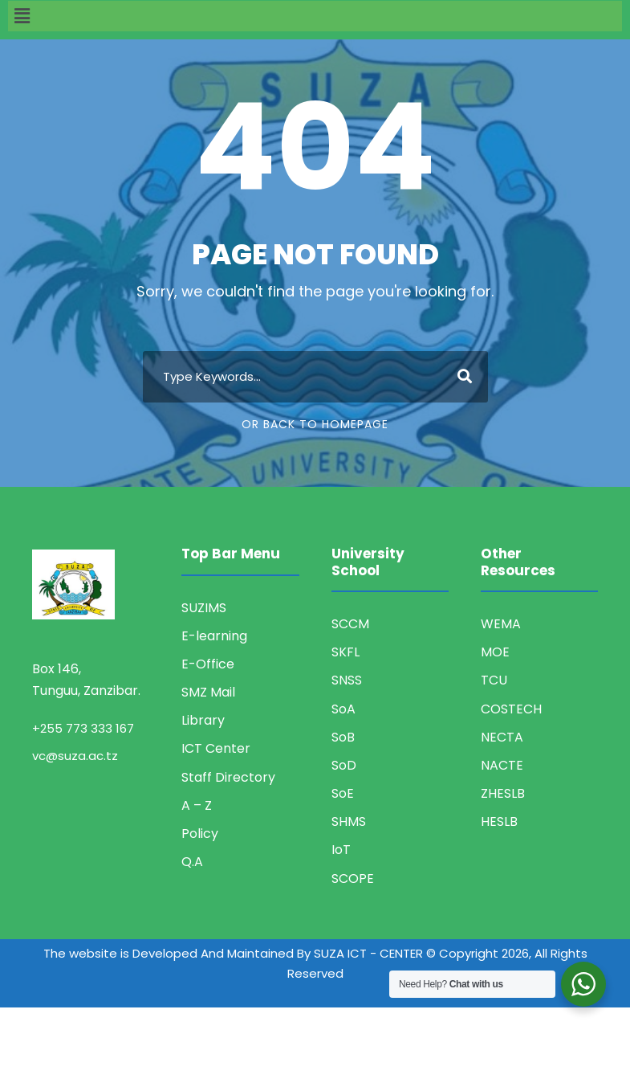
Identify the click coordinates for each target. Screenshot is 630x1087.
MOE (495, 652)
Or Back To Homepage (315, 424)
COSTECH (511, 709)
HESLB (499, 821)
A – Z (196, 805)
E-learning (214, 636)
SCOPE (352, 878)
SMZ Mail (208, 692)
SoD (343, 765)
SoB (343, 737)
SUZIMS (203, 608)
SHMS (348, 821)
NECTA (502, 737)
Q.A (192, 861)
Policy (199, 833)
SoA (343, 709)
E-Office (207, 664)
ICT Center (215, 748)
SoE (342, 793)
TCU (494, 680)
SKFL (345, 652)
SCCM (350, 624)
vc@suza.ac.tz (75, 755)
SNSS (346, 680)
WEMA (501, 624)
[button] (315, 16)
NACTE (502, 765)
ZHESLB (503, 793)
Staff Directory (228, 777)
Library (203, 720)
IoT (341, 849)
